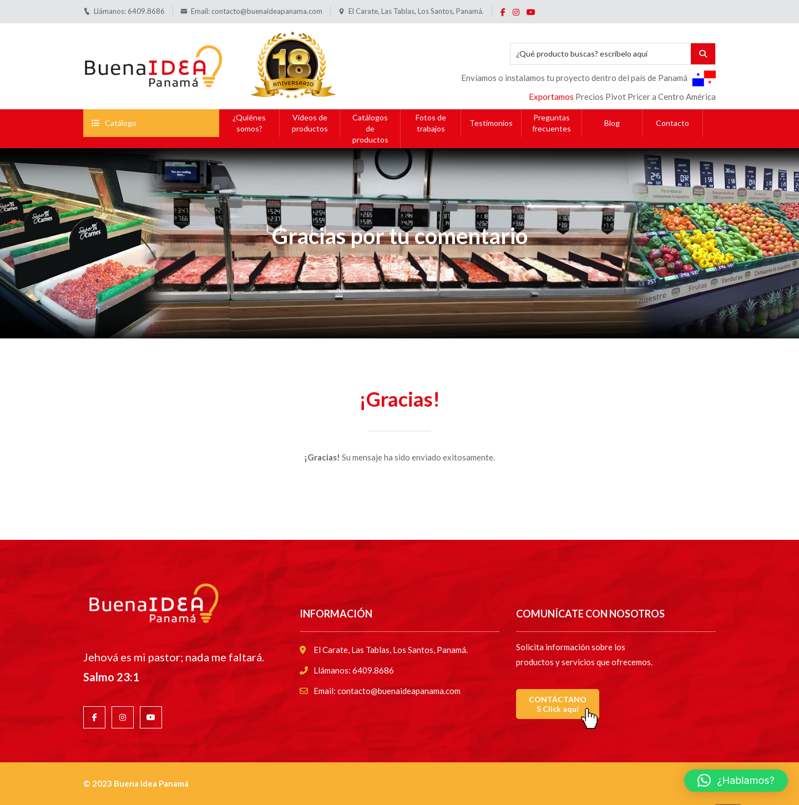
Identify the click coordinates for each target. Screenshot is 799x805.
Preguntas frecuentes (551, 123)
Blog (612, 123)
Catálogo (114, 123)
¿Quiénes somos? (249, 123)
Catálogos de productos (370, 128)
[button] (736, 780)
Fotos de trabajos (431, 123)
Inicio (391, 266)
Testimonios (491, 123)
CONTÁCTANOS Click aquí (557, 704)
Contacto (672, 123)
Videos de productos (310, 123)
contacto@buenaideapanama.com (266, 11)
